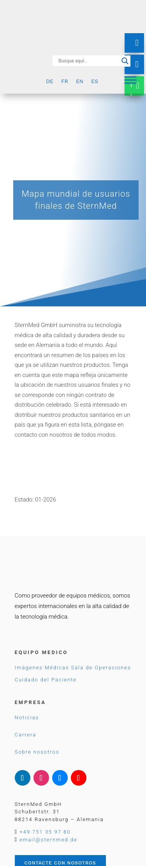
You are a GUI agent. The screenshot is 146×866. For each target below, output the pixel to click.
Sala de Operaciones (101, 667)
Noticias (27, 717)
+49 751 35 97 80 (44, 832)
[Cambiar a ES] (94, 81)
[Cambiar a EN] (79, 81)
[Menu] (130, 80)
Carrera (26, 735)
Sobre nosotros (37, 752)
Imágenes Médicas (42, 667)
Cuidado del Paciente (46, 680)
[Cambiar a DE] (49, 81)
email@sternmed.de (48, 840)
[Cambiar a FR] (64, 81)
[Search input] (88, 60)
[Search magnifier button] (125, 60)
